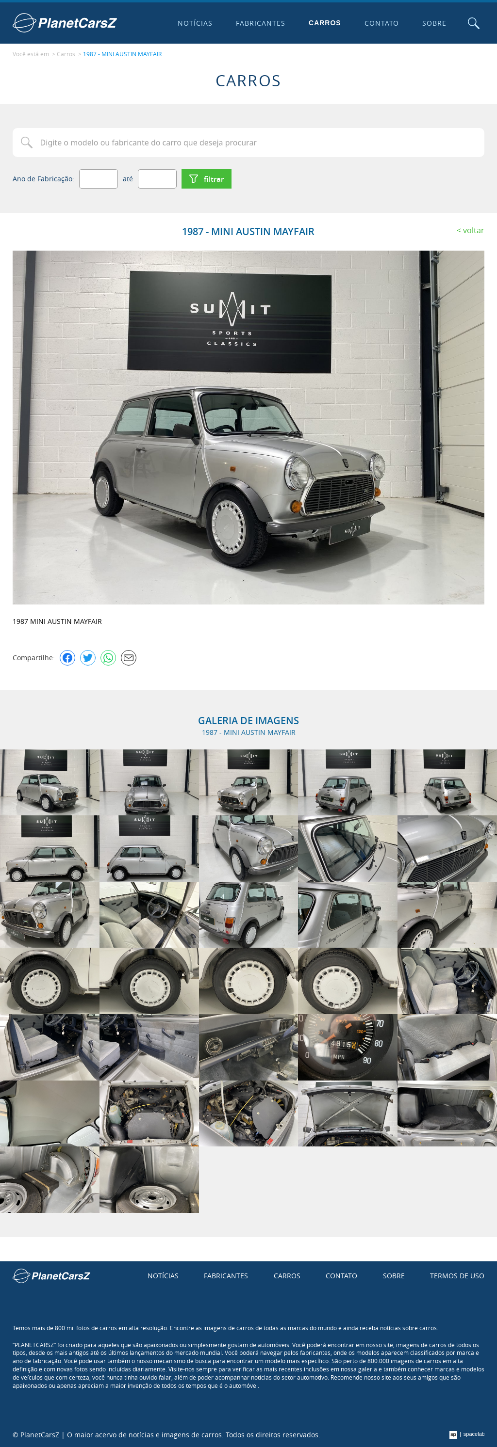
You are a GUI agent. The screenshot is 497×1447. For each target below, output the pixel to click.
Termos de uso (457, 1275)
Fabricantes (260, 23)
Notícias (195, 23)
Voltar (473, 230)
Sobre (434, 23)
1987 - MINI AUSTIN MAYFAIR (122, 54)
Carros (325, 23)
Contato (381, 23)
